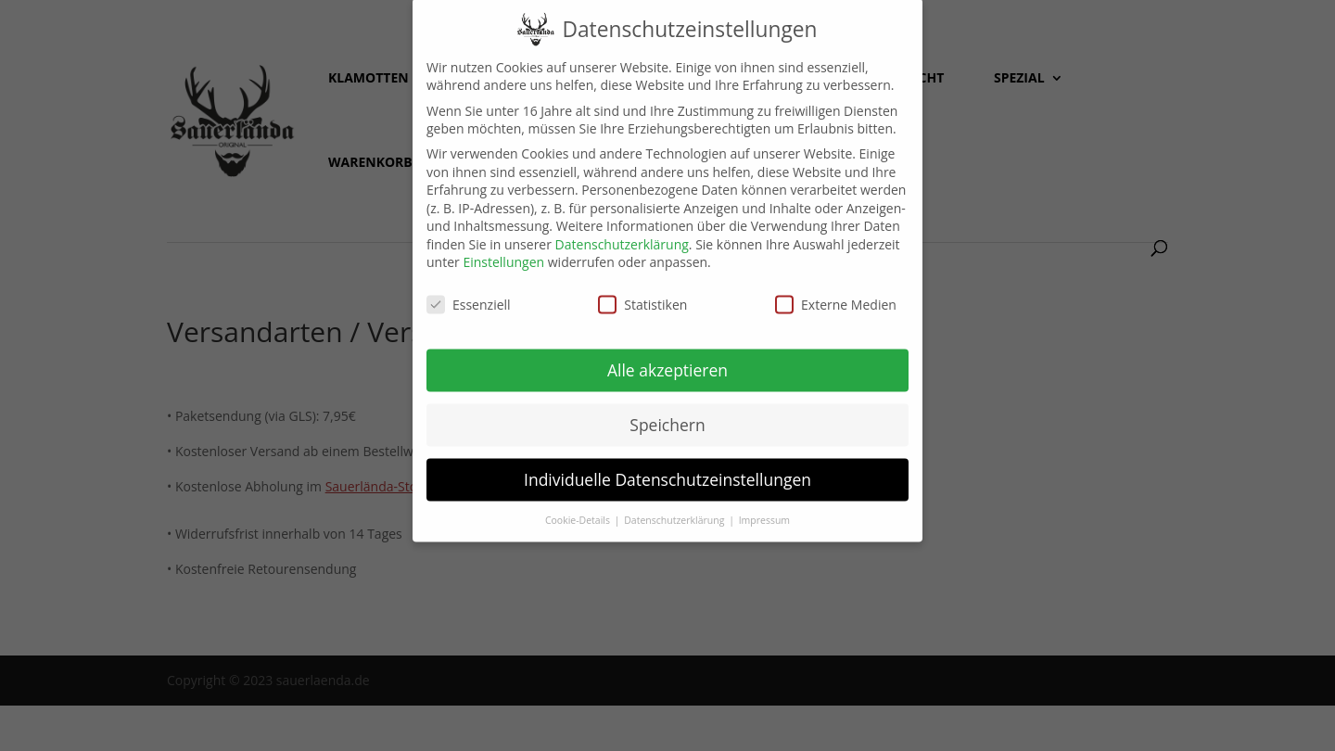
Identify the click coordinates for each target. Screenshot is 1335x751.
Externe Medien (835, 292)
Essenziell (468, 292)
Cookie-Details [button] (579, 507)
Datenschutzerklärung (622, 232)
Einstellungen (503, 250)
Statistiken (642, 292)
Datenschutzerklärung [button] (675, 507)
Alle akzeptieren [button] (667, 358)
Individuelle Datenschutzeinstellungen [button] (667, 467)
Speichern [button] (667, 412)
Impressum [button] (764, 507)
